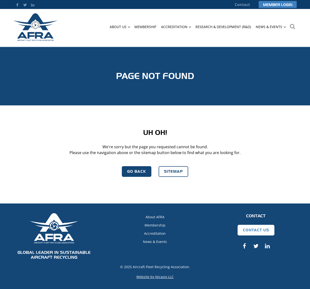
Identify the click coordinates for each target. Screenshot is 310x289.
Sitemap (173, 171)
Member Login (277, 4)
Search (292, 26)
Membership (155, 225)
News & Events (155, 241)
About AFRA (155, 217)
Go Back (136, 171)
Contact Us (256, 230)
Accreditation (155, 233)
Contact (242, 4)
